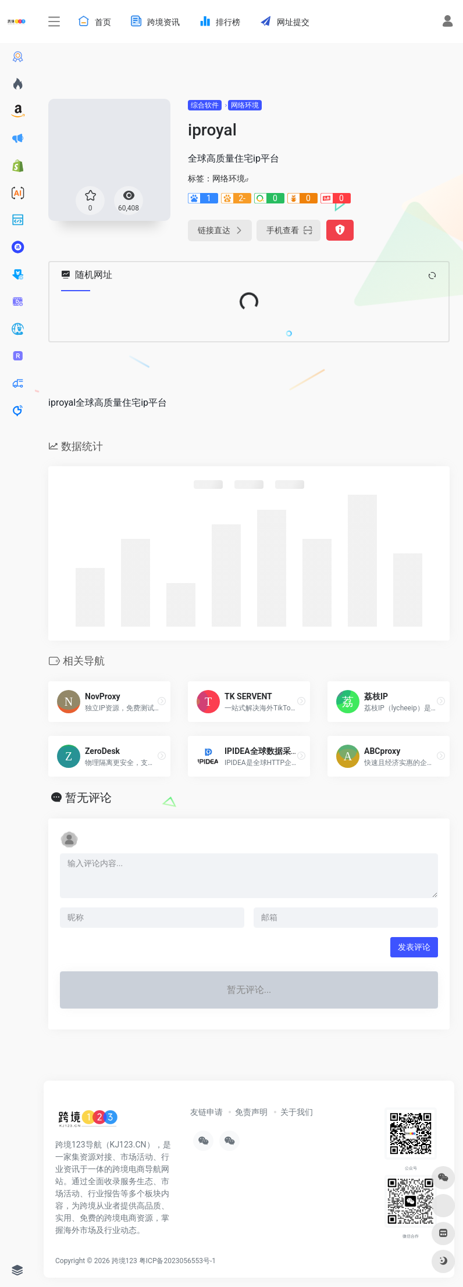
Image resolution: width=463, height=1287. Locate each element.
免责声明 (251, 1112)
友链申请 (206, 1112)
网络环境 (245, 105)
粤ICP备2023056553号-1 (177, 1261)
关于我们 (296, 1112)
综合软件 (205, 105)
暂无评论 (88, 798)
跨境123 (124, 1261)
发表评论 (414, 947)
